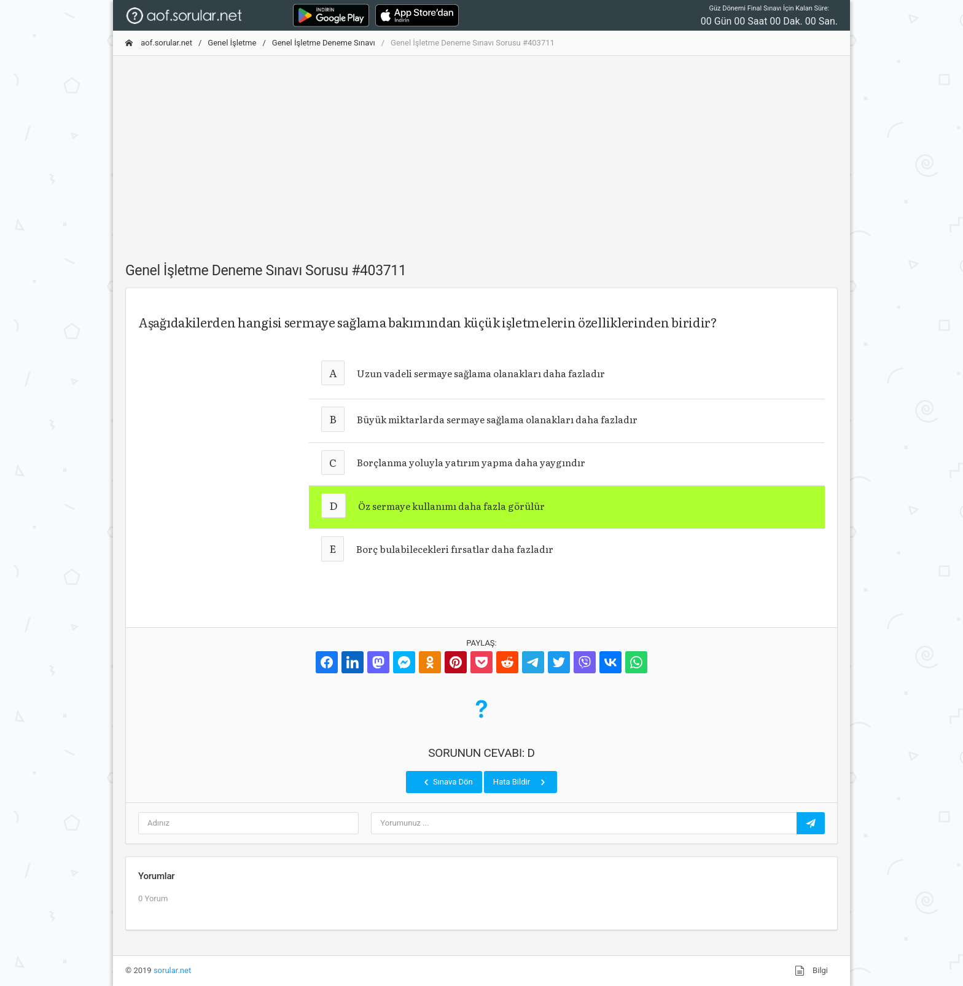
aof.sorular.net (158, 42)
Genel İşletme (232, 42)
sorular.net (172, 970)
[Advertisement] (481, 152)
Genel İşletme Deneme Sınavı (323, 42)
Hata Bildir (520, 782)
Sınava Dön (447, 782)
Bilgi (811, 971)
